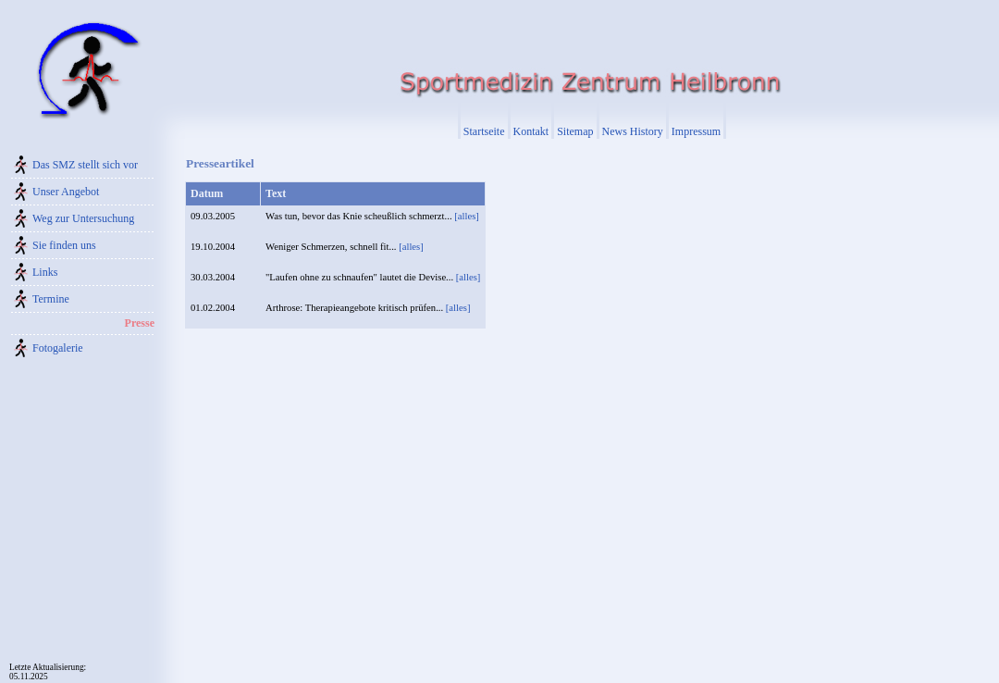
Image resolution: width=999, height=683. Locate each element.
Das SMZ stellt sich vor (85, 164)
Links (44, 272)
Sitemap (575, 131)
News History (632, 131)
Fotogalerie (57, 348)
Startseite (484, 131)
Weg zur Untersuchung (83, 218)
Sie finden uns (64, 245)
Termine (50, 298)
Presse (139, 323)
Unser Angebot (65, 191)
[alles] (466, 216)
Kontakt (531, 131)
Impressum (696, 131)
